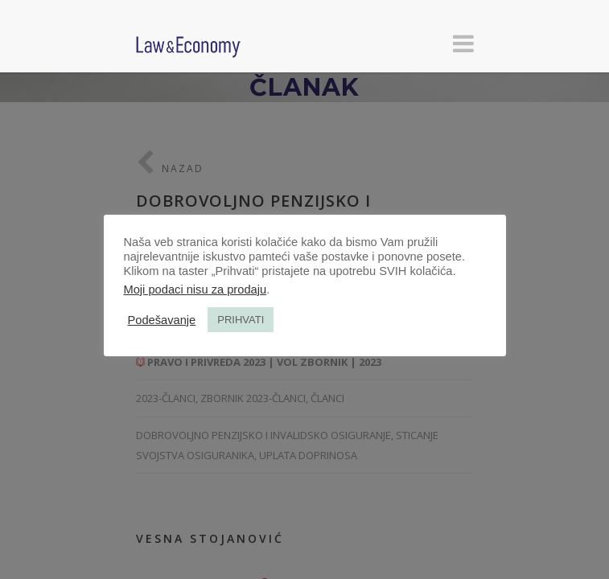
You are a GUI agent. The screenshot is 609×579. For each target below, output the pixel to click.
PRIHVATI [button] (240, 320)
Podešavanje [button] (162, 320)
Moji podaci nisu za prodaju (195, 289)
